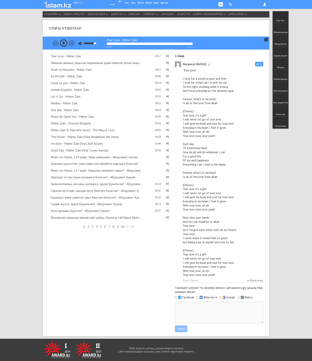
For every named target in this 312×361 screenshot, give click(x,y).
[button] (259, 64)
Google (230, 297)
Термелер (150, 14)
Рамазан (134, 14)
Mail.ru (249, 297)
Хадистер (183, 14)
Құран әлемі (237, 14)
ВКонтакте (210, 297)
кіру (243, 288)
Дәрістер (118, 14)
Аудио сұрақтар (74, 14)
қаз (76, 2)
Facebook (188, 297)
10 (123, 226)
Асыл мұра (52, 14)
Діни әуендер (98, 14)
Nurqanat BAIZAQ (194, 64)
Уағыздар (167, 14)
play (63, 43)
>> (132, 226)
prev (55, 43)
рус (81, 2)
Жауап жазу (255, 280)
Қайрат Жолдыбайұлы (209, 14)
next (71, 43)
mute (80, 43)
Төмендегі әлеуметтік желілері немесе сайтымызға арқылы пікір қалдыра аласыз (219, 290)
